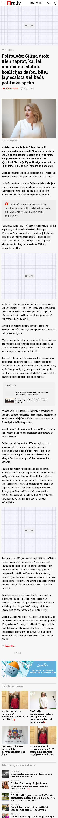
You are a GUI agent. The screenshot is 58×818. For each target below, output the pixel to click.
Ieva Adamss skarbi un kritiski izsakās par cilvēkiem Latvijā (29, 808)
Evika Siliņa (9, 646)
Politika (10, 50)
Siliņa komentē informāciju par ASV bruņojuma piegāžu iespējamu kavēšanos (42, 750)
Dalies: (17, 653)
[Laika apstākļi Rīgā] (36, 3)
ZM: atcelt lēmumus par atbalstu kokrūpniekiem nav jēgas (14, 750)
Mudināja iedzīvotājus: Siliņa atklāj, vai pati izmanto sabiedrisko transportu (42, 716)
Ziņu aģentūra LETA (10, 88)
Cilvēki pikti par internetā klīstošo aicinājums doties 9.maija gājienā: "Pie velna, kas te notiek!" (33, 798)
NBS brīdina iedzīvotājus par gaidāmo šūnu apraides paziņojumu (31, 393)
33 (28, 789)
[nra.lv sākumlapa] (14, 3)
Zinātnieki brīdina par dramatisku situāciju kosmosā (31, 775)
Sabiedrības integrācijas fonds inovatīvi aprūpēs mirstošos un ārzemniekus (29, 786)
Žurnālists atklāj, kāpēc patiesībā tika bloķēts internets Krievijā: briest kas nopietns (31, 401)
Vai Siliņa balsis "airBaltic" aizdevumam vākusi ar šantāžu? (15, 715)
